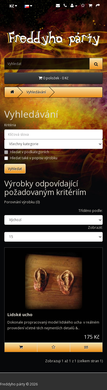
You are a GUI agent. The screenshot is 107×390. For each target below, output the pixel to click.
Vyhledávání (36, 92)
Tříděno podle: (90, 210)
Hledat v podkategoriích (26, 151)
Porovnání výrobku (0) (22, 202)
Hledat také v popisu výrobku (30, 157)
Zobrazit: (95, 227)
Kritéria (10, 125)
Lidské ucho (20, 314)
